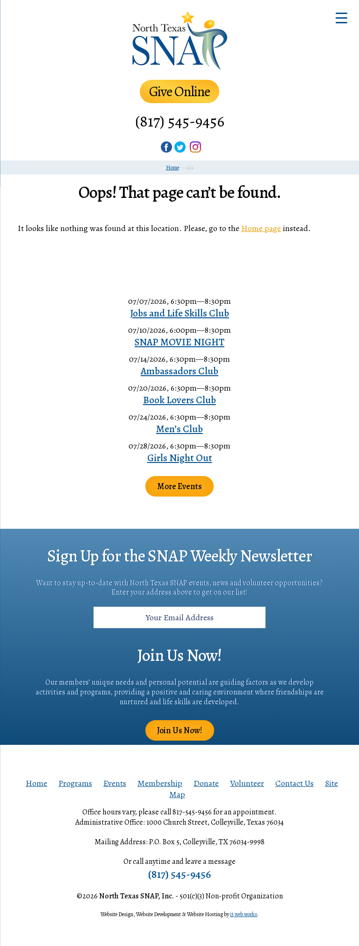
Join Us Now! (179, 730)
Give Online (179, 91)
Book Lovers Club (179, 399)
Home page (261, 228)
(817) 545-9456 (179, 121)
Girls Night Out (179, 457)
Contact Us (294, 783)
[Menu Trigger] (341, 17)
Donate (206, 783)
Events (114, 783)
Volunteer (247, 783)
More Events (179, 486)
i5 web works (243, 914)
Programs (75, 783)
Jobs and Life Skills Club (179, 313)
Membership (159, 783)
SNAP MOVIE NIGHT (179, 342)
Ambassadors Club (179, 371)
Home (36, 783)
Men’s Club (179, 428)
